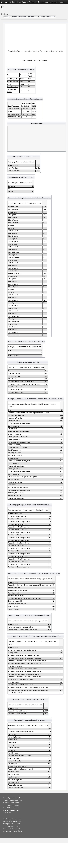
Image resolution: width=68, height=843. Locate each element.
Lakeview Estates (48, 16)
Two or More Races (14, 117)
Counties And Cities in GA (29, 16)
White (9, 84)
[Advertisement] (35, 36)
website (19, 831)
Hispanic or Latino (12, 81)
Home (6, 16)
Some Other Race (12, 87)
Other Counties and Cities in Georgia (35, 60)
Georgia (14, 16)
